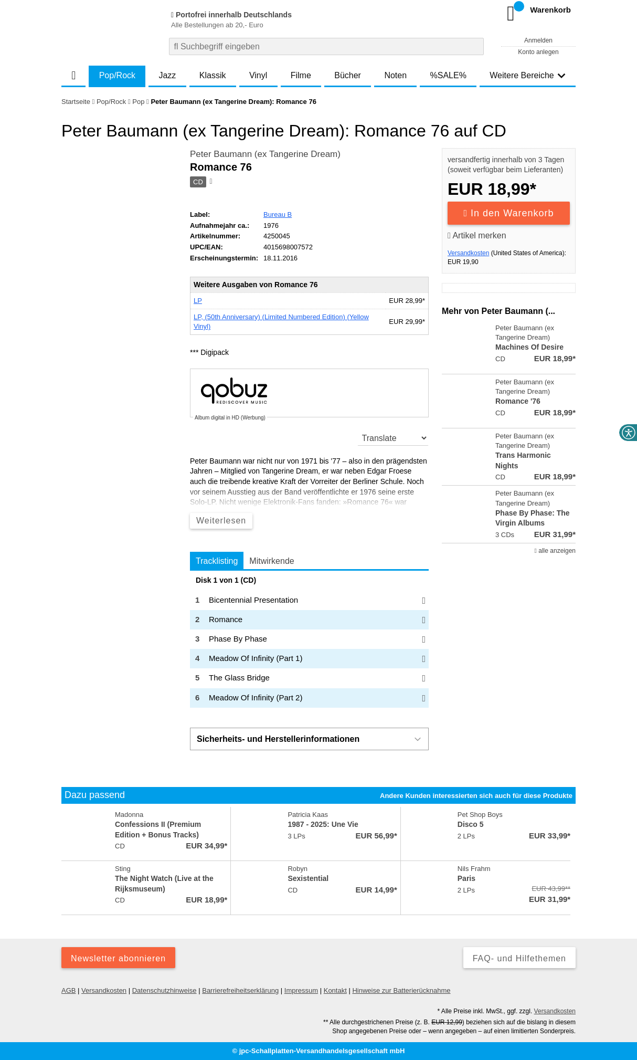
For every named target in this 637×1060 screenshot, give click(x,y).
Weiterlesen (221, 520)
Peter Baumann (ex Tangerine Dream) (265, 154)
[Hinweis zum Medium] (210, 182)
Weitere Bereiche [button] (527, 75)
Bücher (347, 75)
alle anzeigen (555, 550)
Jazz (167, 75)
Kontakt (335, 990)
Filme (301, 75)
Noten (395, 75)
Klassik (212, 75)
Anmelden (538, 40)
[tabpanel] (309, 642)
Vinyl (258, 75)
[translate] (393, 438)
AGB (68, 990)
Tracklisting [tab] (217, 561)
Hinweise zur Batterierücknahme (401, 990)
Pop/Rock (117, 75)
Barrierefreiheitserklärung (240, 990)
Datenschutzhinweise (164, 990)
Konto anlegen (538, 52)
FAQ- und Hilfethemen (519, 958)
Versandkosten (468, 253)
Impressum (301, 990)
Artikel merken (477, 235)
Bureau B (277, 214)
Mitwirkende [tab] (271, 561)
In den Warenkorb (509, 213)
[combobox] (326, 46)
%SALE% (448, 75)
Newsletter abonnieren (118, 958)
